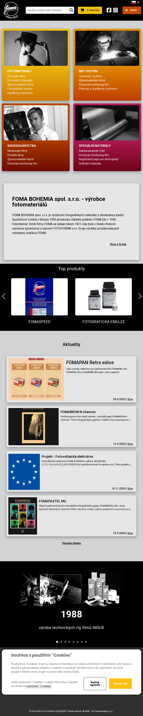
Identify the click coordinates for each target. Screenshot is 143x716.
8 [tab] (86, 642)
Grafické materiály (90, 163)
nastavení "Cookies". (39, 686)
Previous (5, 296)
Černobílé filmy (16, 76)
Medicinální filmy (17, 150)
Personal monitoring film (94, 84)
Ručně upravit (95, 683)
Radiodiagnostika (21, 145)
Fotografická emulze (20, 88)
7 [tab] (82, 642)
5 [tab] (73, 642)
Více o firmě (118, 244)
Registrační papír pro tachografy (98, 159)
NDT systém (88, 71)
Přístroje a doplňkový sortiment (98, 88)
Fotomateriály (19, 71)
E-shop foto (89, 10)
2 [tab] (61, 642)
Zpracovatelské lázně (20, 84)
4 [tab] (69, 642)
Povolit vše (120, 684)
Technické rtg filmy (90, 76)
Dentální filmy (15, 155)
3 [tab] (65, 642)
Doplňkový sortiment (20, 93)
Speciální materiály (95, 145)
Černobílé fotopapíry (19, 80)
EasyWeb (61, 711)
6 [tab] (78, 642)
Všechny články (71, 543)
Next (138, 296)
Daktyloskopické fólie (92, 150)
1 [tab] (57, 642)
